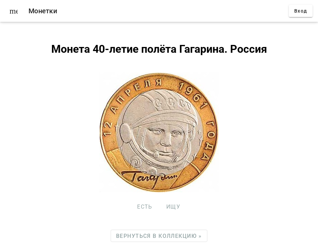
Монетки (43, 11)
